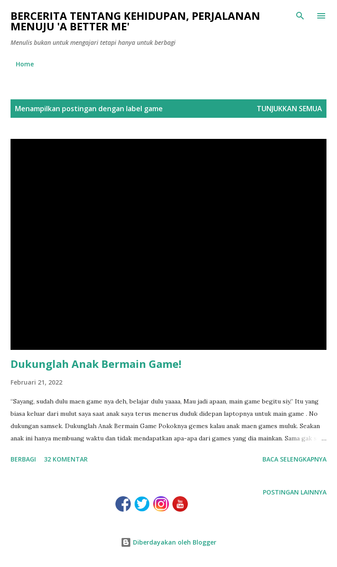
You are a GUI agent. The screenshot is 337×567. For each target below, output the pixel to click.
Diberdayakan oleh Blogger (168, 542)
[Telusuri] (300, 16)
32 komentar (66, 459)
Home (25, 64)
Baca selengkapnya (294, 459)
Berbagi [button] (23, 459)
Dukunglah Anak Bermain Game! (96, 363)
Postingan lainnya (294, 492)
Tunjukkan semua (289, 108)
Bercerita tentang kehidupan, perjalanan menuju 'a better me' (135, 20)
